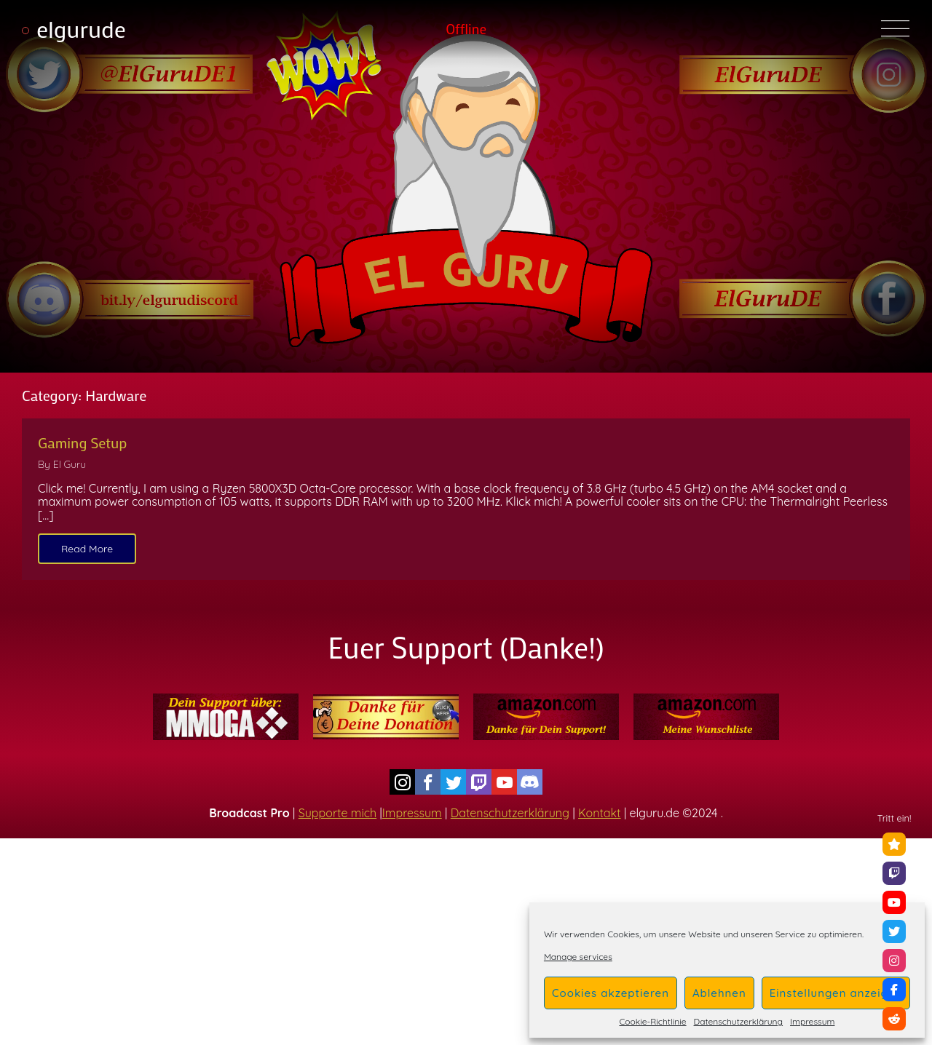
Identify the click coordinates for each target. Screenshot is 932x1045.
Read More (87, 548)
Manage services (578, 957)
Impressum (812, 1022)
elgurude (81, 29)
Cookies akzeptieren (610, 993)
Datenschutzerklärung (738, 1022)
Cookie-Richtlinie (652, 1022)
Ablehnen (719, 993)
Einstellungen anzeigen (836, 993)
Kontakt (599, 813)
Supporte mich (337, 813)
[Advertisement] (466, 940)
